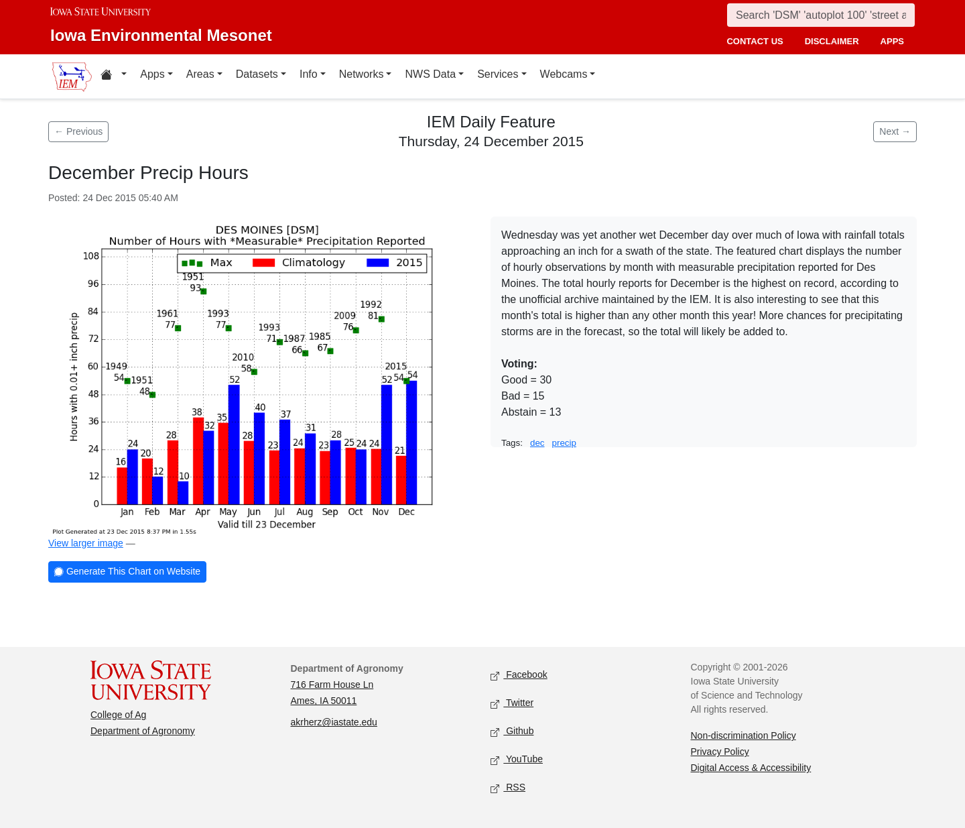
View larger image (85, 543)
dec (537, 443)
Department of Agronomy (142, 730)
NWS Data (430, 74)
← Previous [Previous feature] (78, 131)
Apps (152, 74)
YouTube (517, 760)
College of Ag (118, 714)
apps (892, 41)
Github (512, 732)
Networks (361, 74)
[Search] (821, 15)
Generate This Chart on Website (127, 572)
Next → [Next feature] (895, 131)
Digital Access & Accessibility (751, 767)
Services (497, 74)
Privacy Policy (720, 751)
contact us (754, 41)
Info (309, 74)
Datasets (257, 74)
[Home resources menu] (113, 76)
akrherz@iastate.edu (334, 722)
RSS (508, 788)
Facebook (519, 675)
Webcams (564, 74)
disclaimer (832, 41)
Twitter (512, 704)
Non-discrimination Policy (743, 735)
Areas (200, 74)
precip (564, 443)
